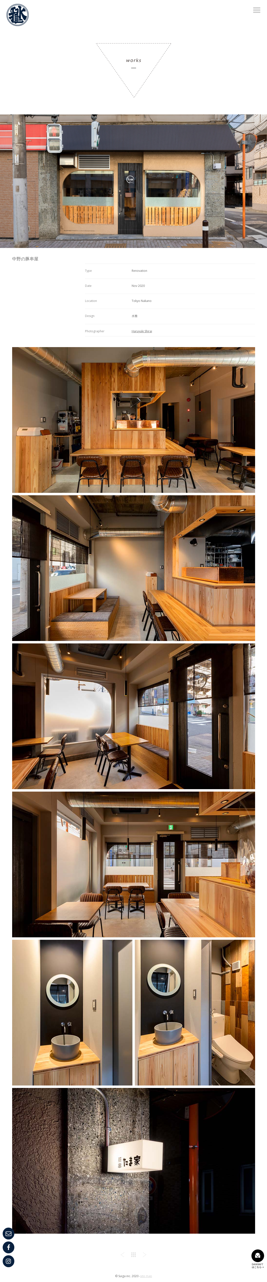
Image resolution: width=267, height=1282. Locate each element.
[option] (133, 181)
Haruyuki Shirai (142, 331)
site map (146, 1276)
